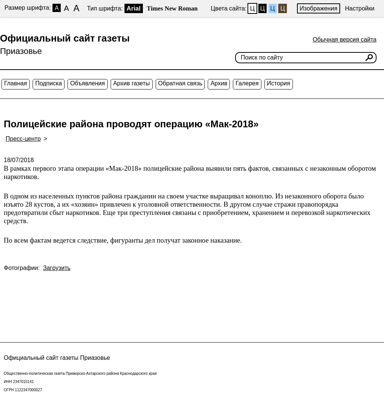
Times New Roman (172, 8)
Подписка (48, 83)
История (278, 83)
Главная (15, 83)
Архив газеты (131, 83)
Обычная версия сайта (344, 39)
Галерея (247, 83)
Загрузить (56, 268)
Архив (218, 83)
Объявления (87, 83)
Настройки (359, 8)
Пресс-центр (23, 139)
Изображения (319, 8)
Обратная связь (180, 83)
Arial (134, 8)
